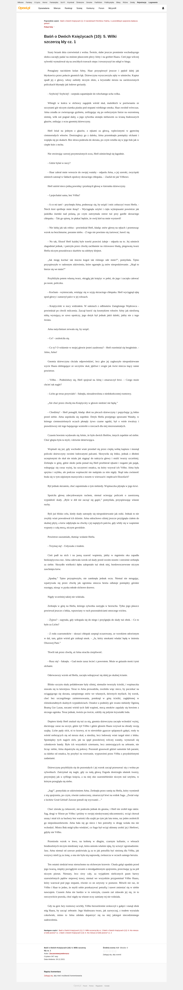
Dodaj (132, 2)
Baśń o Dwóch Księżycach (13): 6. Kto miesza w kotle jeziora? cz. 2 (86, 933)
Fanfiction (98, 2)
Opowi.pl (24, 8)
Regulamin (99, 986)
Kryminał (70, 2)
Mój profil (112, 8)
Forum (101, 8)
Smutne (89, 2)
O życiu (37, 2)
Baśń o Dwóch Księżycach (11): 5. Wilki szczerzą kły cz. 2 (81, 930)
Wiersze (57, 8)
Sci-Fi (63, 2)
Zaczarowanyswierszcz (59, 953)
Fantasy (29, 2)
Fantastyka (54, 2)
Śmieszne (80, 2)
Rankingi (68, 8)
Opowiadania (43, 8)
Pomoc (91, 986)
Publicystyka (109, 2)
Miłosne (21, 2)
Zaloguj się (48, 976)
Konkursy (90, 8)
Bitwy (118, 2)
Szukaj (79, 8)
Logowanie (153, 2)
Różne (125, 2)
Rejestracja (141, 2)
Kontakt (107, 986)
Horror (45, 2)
